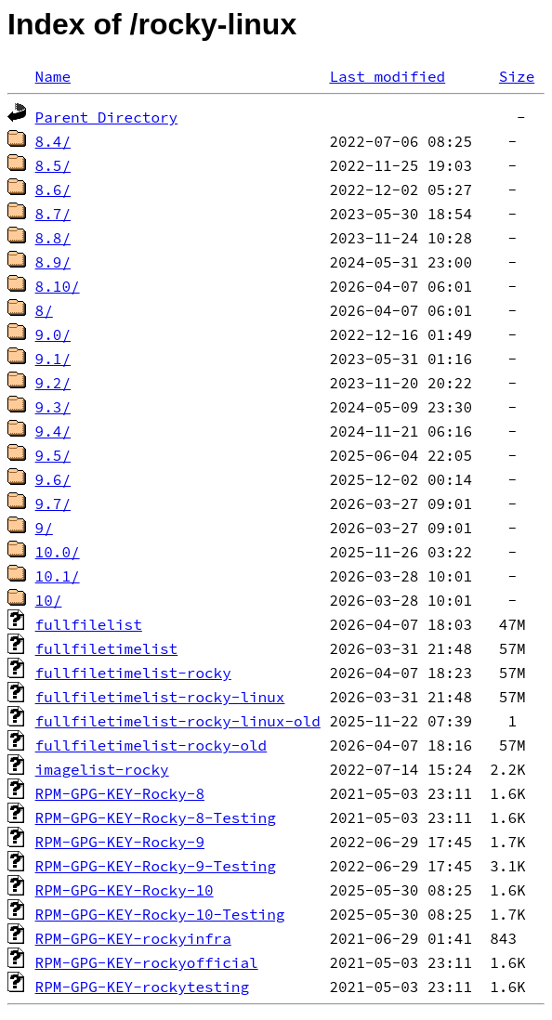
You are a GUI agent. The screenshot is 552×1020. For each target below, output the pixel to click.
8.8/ (53, 238)
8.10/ (57, 286)
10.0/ (57, 552)
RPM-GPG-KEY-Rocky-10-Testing (160, 914)
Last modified (387, 76)
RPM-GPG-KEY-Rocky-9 (119, 841)
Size (516, 76)
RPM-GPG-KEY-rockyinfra (133, 938)
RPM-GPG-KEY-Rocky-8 (119, 793)
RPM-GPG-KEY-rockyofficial (146, 962)
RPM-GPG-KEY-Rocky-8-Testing (155, 817)
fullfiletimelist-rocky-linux (160, 696)
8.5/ (53, 165)
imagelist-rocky (102, 769)
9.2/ (53, 382)
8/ (44, 310)
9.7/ (53, 503)
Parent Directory (106, 117)
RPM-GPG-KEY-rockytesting (142, 986)
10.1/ (57, 576)
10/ (48, 600)
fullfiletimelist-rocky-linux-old (178, 721)
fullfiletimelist (106, 648)
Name (53, 76)
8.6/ (53, 189)
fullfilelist (88, 624)
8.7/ (53, 213)
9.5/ (53, 455)
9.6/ (53, 479)
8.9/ (53, 262)
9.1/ (53, 358)
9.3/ (53, 407)
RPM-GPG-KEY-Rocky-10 (124, 890)
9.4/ (53, 431)
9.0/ (53, 334)
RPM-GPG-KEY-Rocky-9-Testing (155, 866)
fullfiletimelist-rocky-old (151, 745)
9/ (44, 527)
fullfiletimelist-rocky (133, 672)
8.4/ (53, 141)
